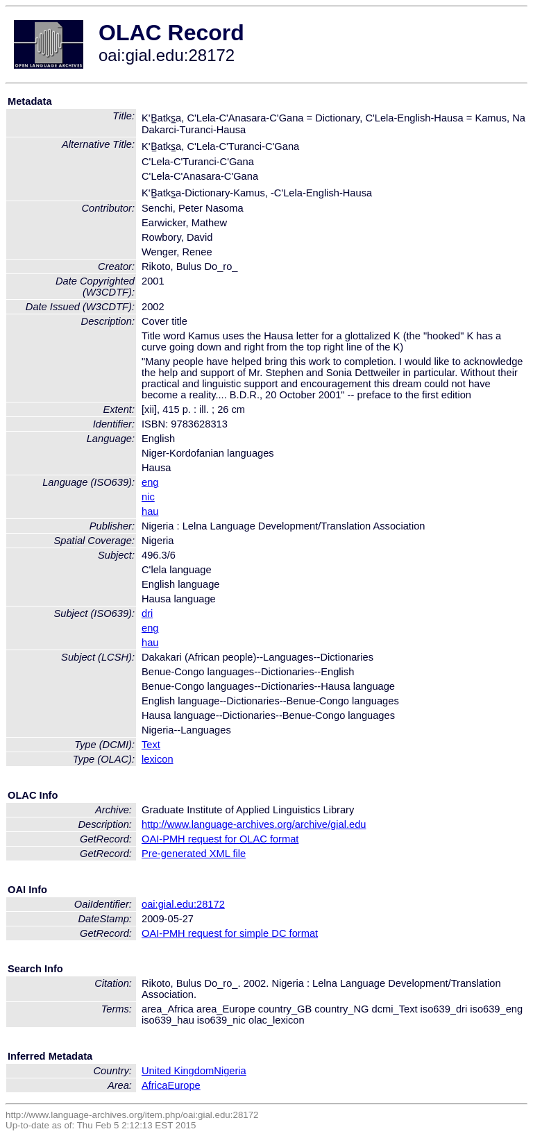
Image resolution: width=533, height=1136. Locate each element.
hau (150, 511)
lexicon (158, 759)
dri (147, 613)
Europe (183, 1085)
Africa (154, 1085)
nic (148, 496)
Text (151, 744)
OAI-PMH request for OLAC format (220, 839)
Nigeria (230, 1070)
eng (150, 482)
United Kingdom (178, 1070)
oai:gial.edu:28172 (183, 904)
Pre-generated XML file (194, 853)
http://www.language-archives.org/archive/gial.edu (254, 824)
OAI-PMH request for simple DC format (230, 933)
